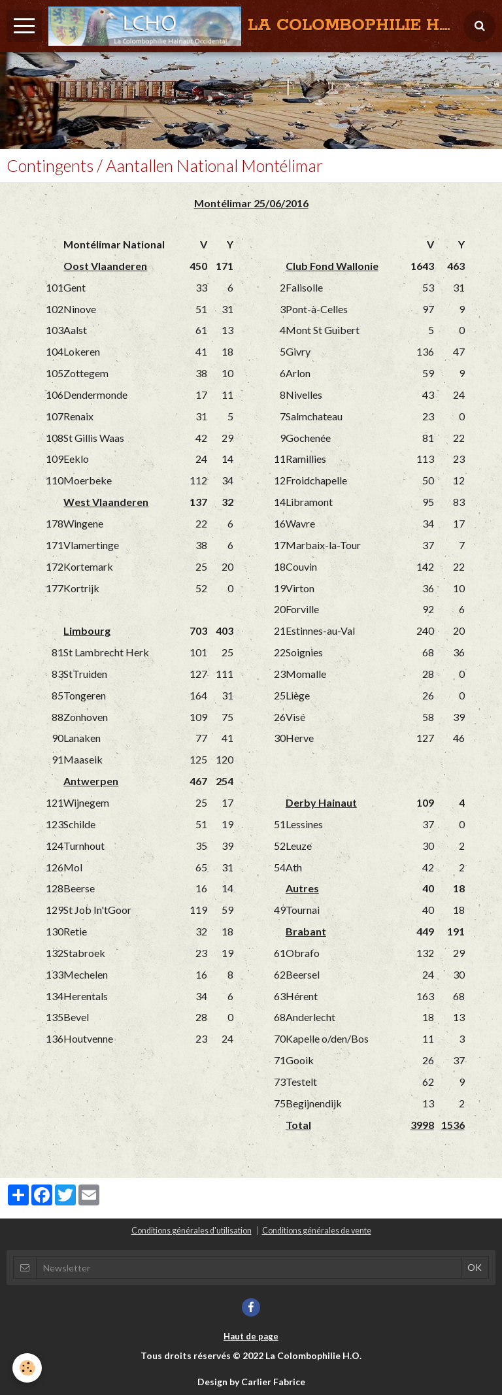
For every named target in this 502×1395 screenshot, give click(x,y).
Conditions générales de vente (316, 1230)
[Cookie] (27, 1368)
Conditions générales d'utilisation (191, 1230)
